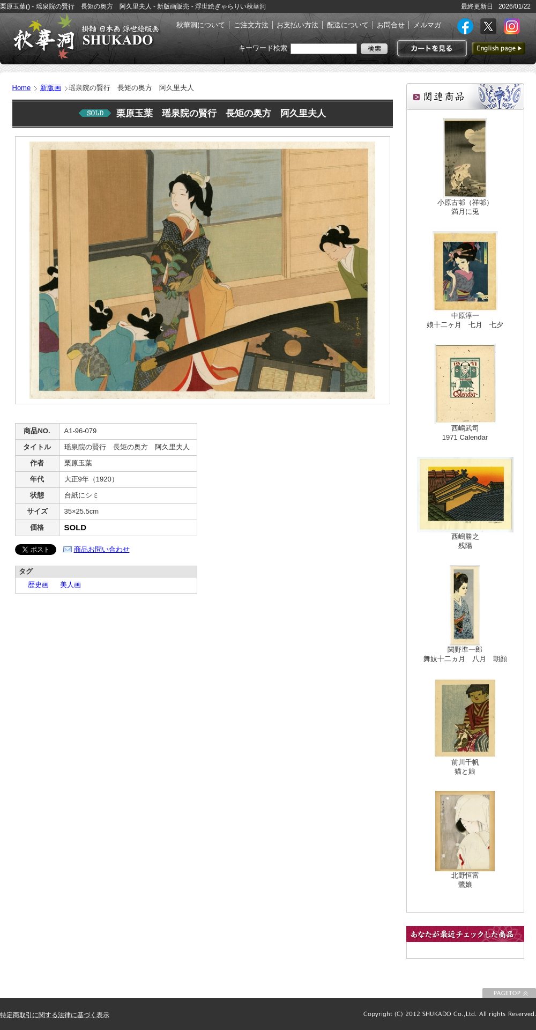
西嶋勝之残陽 (465, 541)
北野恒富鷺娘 (465, 879)
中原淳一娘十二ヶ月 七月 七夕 (465, 320)
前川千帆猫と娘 (465, 766)
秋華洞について (200, 25)
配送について (348, 25)
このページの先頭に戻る (509, 993)
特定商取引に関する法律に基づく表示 (54, 1015)
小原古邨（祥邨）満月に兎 (465, 207)
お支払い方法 (297, 25)
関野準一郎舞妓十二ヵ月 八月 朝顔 (465, 654)
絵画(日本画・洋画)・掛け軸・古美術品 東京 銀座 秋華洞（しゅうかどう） (86, 36)
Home (21, 88)
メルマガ (427, 25)
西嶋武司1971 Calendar (465, 432)
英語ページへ (498, 48)
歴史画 (35, 585)
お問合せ (391, 25)
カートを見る (430, 48)
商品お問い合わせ (102, 549)
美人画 (67, 585)
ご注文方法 (251, 25)
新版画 (50, 88)
